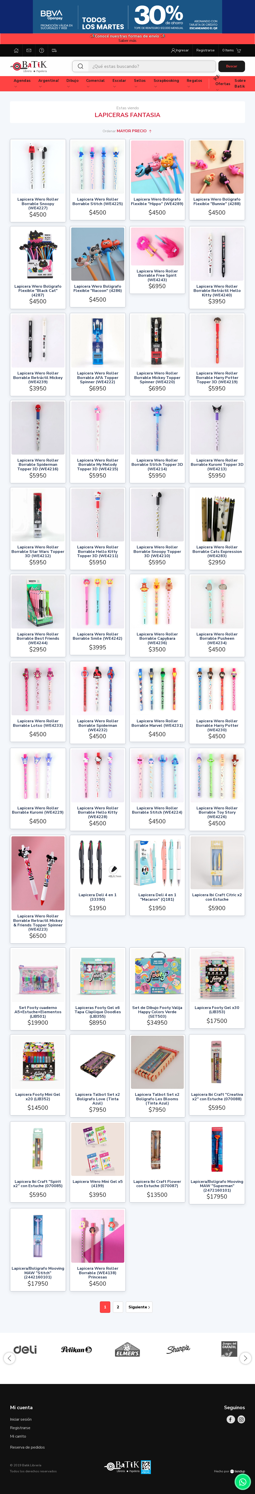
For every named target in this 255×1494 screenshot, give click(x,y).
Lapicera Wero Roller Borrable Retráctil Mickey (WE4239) (38, 377)
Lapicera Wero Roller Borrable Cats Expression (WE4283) (217, 551)
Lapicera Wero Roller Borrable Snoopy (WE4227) (38, 204)
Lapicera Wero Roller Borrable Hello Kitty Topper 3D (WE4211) (97, 551)
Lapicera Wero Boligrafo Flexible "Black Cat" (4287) (38, 291)
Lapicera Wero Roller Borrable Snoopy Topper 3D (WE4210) (157, 551)
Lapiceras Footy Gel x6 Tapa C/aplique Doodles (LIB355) (97, 1012)
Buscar (231, 66)
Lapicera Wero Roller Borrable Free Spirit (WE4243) (157, 275)
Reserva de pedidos (27, 1447)
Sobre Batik (240, 83)
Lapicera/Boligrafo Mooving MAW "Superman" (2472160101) (217, 1186)
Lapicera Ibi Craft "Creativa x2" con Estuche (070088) (217, 1097)
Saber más (127, 40)
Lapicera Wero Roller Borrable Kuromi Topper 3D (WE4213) (217, 465)
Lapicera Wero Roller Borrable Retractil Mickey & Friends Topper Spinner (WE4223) (38, 923)
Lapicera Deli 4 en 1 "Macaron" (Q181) (157, 897)
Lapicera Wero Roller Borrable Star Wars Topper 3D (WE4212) (37, 551)
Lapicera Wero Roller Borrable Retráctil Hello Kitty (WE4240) (217, 291)
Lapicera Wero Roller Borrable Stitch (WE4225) (97, 202)
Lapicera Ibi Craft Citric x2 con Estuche (217, 897)
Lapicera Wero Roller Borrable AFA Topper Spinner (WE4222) (97, 377)
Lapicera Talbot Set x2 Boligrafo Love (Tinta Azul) (97, 1099)
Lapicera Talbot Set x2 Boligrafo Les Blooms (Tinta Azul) (157, 1099)
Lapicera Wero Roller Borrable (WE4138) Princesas (97, 1273)
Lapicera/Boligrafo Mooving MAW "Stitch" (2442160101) (38, 1273)
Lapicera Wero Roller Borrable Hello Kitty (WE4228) (97, 812)
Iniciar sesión (21, 1419)
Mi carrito (18, 1436)
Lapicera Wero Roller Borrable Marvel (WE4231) (157, 723)
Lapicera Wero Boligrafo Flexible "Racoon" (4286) (97, 289)
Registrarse (20, 1428)
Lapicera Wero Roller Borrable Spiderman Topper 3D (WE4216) (38, 465)
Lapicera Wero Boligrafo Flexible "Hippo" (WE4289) (157, 202)
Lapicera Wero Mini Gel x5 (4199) (98, 1184)
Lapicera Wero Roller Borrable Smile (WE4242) (98, 636)
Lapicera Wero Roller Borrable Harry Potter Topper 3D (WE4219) (217, 377)
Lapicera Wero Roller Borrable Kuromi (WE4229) (38, 810)
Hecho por (229, 1471)
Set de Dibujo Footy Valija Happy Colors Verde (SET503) (157, 1012)
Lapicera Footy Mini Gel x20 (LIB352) (37, 1097)
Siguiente (139, 1307)
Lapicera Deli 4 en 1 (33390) (98, 897)
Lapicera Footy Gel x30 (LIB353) (217, 1010)
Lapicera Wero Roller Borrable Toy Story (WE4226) (217, 812)
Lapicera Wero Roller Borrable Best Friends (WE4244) (38, 638)
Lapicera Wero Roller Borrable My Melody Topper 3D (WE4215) (97, 465)
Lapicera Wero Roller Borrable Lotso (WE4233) (38, 723)
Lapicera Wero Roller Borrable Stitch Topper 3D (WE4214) (157, 465)
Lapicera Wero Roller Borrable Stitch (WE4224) (157, 810)
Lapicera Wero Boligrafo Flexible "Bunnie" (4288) (217, 202)
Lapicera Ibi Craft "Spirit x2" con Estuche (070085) (38, 1184)
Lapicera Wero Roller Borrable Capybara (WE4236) (157, 638)
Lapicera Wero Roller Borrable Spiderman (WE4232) (97, 725)
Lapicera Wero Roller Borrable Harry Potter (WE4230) (217, 725)
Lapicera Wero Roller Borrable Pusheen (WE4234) (217, 638)
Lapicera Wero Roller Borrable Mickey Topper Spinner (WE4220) (157, 377)
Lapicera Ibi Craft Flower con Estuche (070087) (157, 1184)
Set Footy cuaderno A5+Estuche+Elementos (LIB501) (38, 1012)
